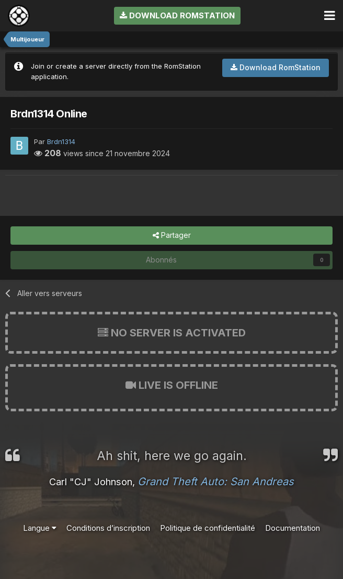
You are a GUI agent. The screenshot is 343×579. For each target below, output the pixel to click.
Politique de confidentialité (207, 528)
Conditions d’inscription (108, 528)
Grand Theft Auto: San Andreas (216, 481)
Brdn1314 (61, 141)
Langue (39, 528)
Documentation (292, 528)
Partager (172, 235)
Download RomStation (177, 15)
